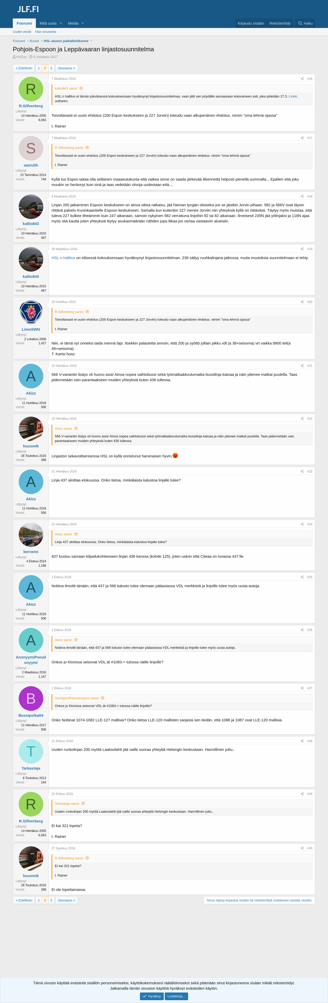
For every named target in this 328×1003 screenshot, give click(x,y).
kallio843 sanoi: (66, 88)
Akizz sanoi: (64, 428)
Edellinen (25, 68)
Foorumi (24, 23)
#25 (309, 577)
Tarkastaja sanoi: (67, 803)
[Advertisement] (164, 945)
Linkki (293, 96)
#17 (309, 138)
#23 (309, 471)
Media (73, 23)
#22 (309, 418)
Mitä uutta (48, 23)
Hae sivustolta (45, 32)
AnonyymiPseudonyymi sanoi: (77, 698)
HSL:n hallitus (63, 257)
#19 (309, 249)
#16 (309, 79)
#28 (309, 741)
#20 (309, 302)
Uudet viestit (22, 32)
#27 (309, 688)
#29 (309, 794)
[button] (60, 23)
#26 (309, 630)
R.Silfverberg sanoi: (69, 148)
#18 (309, 196)
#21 (309, 366)
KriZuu (21, 57)
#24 (309, 524)
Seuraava (65, 68)
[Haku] (305, 23)
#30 (309, 848)
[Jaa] (302, 79)
